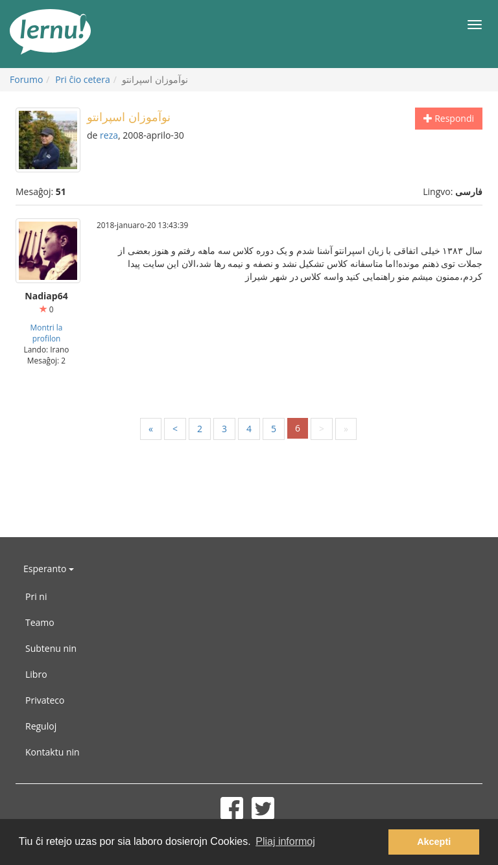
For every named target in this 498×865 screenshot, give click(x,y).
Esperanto (48, 568)
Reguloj (40, 726)
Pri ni (36, 596)
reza (109, 135)
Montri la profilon (46, 332)
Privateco (44, 700)
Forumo (26, 79)
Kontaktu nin (52, 752)
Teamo (39, 622)
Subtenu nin (51, 648)
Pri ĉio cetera (82, 79)
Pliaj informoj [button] (285, 841)
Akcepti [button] (434, 841)
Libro (36, 674)
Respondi (448, 118)
